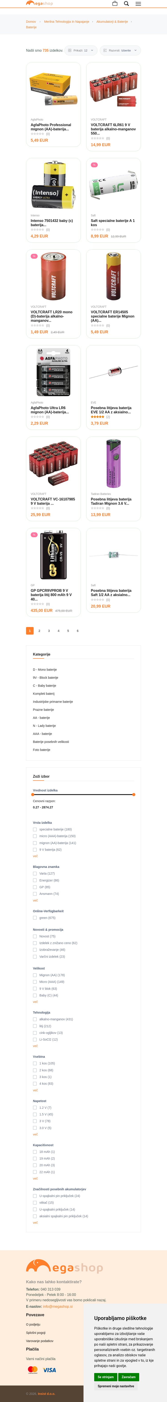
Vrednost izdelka (45, 790)
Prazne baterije (43, 709)
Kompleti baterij (44, 693)
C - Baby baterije (44, 685)
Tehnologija (41, 1012)
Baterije (31, 27)
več (35, 856)
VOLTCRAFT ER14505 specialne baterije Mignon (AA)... (112, 316)
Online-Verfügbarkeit (48, 911)
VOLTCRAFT (98, 119)
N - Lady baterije (44, 726)
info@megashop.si (58, 1306)
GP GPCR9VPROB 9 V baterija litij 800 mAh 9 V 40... (51, 595)
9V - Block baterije (45, 677)
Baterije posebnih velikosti (51, 742)
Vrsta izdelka (42, 822)
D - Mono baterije (45, 669)
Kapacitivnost (43, 1145)
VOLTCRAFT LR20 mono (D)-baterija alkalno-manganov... (51, 316)
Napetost (39, 1101)
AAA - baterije (42, 734)
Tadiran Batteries (101, 494)
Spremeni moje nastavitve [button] (116, 1386)
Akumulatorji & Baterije (112, 21)
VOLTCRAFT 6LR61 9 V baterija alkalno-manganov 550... (113, 129)
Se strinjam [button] (106, 1377)
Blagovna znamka (46, 867)
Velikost (39, 968)
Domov (31, 21)
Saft (93, 215)
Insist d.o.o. (46, 1394)
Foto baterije (41, 750)
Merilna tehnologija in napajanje (66, 21)
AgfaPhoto (37, 119)
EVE (93, 402)
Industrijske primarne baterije (53, 701)
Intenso (35, 215)
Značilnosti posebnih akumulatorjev (59, 1189)
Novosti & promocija (48, 929)
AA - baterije (41, 717)
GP (33, 585)
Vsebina (39, 1056)
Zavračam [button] (129, 1377)
